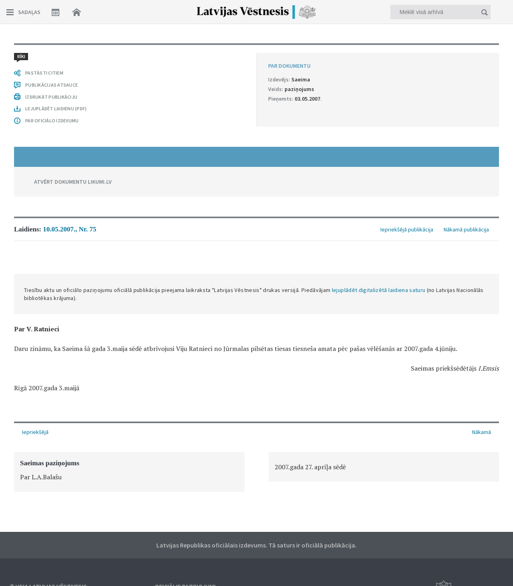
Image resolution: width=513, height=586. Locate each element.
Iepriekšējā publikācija (406, 229)
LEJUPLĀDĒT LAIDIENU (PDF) (56, 108)
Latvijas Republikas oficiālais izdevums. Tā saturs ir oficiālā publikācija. (256, 545)
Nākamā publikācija (466, 229)
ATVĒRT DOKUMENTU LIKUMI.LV (73, 181)
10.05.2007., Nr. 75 (69, 229)
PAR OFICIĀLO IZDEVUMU (52, 121)
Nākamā (481, 432)
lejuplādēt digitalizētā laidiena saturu (379, 290)
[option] (129, 472)
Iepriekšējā (35, 432)
